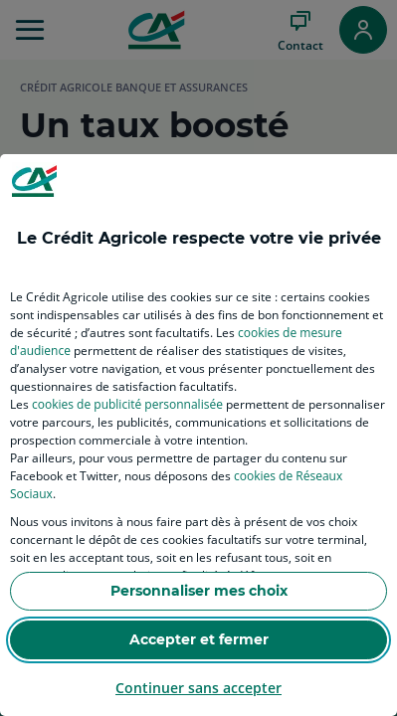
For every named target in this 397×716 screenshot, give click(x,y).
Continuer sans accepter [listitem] (198, 687)
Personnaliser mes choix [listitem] (199, 591)
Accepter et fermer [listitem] (199, 639)
